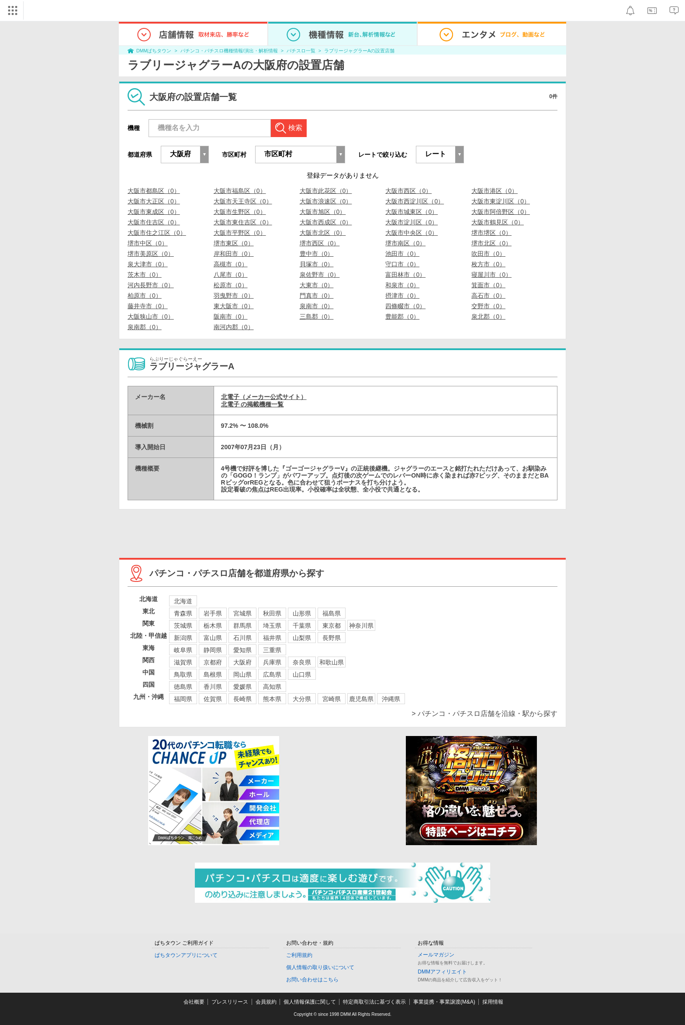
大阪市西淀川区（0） (414, 201)
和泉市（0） (402, 285)
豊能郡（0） (402, 316)
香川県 (213, 686)
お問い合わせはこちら (312, 980)
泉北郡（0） (488, 316)
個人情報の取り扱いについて (320, 967)
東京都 (331, 625)
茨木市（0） (145, 275)
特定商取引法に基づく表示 (374, 1002)
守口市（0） (402, 264)
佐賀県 (213, 698)
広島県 (272, 674)
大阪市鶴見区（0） (497, 222)
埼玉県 (272, 625)
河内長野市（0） (151, 285)
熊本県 (272, 698)
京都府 (213, 662)
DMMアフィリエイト (442, 972)
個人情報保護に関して (310, 1002)
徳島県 (183, 686)
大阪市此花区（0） (326, 191)
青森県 (183, 613)
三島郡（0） (317, 316)
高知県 (272, 686)
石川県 (242, 637)
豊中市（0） (317, 254)
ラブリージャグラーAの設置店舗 (359, 50)
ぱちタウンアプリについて (186, 955)
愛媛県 (242, 686)
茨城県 (183, 625)
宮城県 (242, 613)
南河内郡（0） (234, 327)
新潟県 (183, 637)
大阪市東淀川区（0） (500, 201)
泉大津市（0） (148, 264)
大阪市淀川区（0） (411, 222)
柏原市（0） (145, 295)
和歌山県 (331, 662)
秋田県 (272, 613)
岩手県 (213, 613)
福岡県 (183, 698)
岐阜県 (183, 650)
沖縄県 (391, 698)
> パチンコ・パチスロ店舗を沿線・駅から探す (484, 713)
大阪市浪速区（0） (326, 201)
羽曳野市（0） (234, 295)
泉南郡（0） (145, 327)
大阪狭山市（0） (151, 316)
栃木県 (213, 625)
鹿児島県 (361, 698)
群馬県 (242, 625)
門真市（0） (317, 295)
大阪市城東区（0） (411, 212)
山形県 (302, 613)
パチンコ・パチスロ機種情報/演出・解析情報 (229, 50)
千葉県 (302, 625)
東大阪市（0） (234, 306)
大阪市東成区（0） (154, 212)
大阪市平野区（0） (240, 233)
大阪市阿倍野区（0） (500, 212)
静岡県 (213, 650)
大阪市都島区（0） (154, 191)
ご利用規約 (299, 955)
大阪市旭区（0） (323, 212)
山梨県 (302, 637)
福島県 (331, 613)
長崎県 (242, 698)
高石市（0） (488, 295)
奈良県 (302, 662)
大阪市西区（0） (408, 191)
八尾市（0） (231, 275)
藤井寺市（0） (148, 306)
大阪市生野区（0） (240, 212)
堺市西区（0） (320, 243)
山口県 (302, 674)
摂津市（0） (402, 295)
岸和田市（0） (234, 254)
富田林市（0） (405, 275)
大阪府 (242, 662)
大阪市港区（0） (494, 191)
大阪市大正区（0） (154, 201)
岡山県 (242, 674)
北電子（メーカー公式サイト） (264, 396)
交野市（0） (488, 306)
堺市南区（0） (405, 243)
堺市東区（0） (234, 243)
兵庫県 (272, 662)
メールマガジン (436, 955)
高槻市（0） (231, 264)
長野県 (331, 637)
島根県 (213, 674)
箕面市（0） (488, 285)
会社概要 (193, 1002)
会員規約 (266, 1002)
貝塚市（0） (317, 264)
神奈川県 (361, 625)
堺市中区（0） (148, 243)
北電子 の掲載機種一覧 (252, 404)
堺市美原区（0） (151, 254)
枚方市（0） (488, 264)
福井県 (272, 637)
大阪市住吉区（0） (154, 222)
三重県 (272, 650)
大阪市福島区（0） (240, 191)
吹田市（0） (488, 254)
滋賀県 (183, 662)
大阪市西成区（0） (326, 222)
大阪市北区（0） (323, 233)
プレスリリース (229, 1002)
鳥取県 (183, 674)
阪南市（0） (231, 316)
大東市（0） (317, 285)
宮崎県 (331, 698)
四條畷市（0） (405, 306)
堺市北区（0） (491, 243)
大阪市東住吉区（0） (243, 222)
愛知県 (242, 650)
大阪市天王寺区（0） (243, 201)
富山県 (213, 637)
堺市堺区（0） (491, 233)
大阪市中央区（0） (411, 233)
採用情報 (492, 1002)
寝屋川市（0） (491, 275)
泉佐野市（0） (320, 275)
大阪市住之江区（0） (157, 233)
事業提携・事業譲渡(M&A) (444, 1002)
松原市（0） (231, 285)
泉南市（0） (317, 306)
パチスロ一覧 (301, 50)
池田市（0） (402, 254)
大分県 (302, 698)
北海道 (183, 601)
